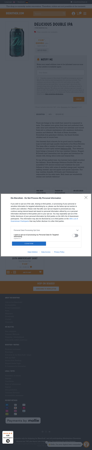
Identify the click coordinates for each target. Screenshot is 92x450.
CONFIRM (29, 243)
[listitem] (46, 230)
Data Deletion (33, 252)
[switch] (75, 235)
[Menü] (11, 432)
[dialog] (46, 225)
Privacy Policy (59, 252)
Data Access (45, 252)
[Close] (86, 198)
